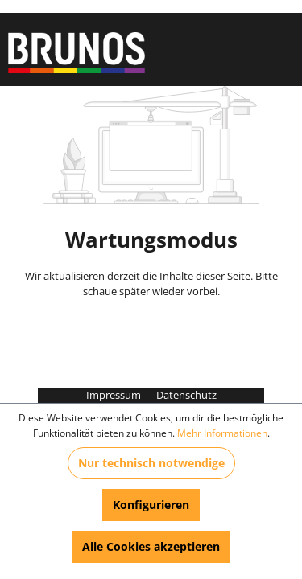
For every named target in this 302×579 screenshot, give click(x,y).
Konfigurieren (151, 504)
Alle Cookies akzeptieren (151, 546)
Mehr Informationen (222, 433)
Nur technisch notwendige (151, 462)
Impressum (114, 395)
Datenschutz (186, 395)
